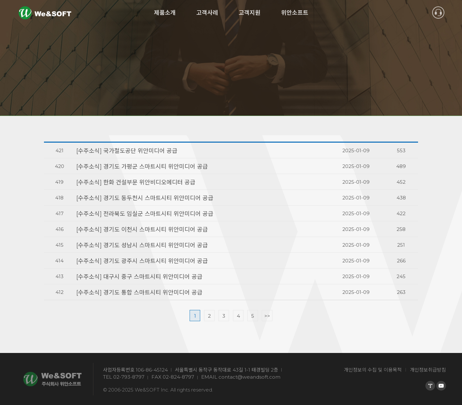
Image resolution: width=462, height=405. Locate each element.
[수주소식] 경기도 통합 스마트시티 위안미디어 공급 (139, 292)
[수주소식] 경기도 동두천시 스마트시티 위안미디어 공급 (144, 198)
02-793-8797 (128, 377)
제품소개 (165, 12)
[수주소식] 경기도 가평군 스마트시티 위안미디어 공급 (142, 166)
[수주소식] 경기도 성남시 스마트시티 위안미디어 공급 (142, 245)
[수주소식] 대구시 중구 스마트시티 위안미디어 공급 (139, 276)
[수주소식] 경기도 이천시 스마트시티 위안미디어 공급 (142, 229)
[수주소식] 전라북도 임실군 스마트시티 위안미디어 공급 (144, 213)
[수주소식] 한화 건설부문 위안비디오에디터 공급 (135, 182)
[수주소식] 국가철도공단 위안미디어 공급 (126, 150)
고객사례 (207, 12)
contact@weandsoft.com (249, 377)
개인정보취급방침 (428, 370)
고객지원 (250, 12)
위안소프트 (294, 12)
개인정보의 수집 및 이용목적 (373, 370)
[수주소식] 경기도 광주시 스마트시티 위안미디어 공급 (142, 261)
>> (267, 316)
